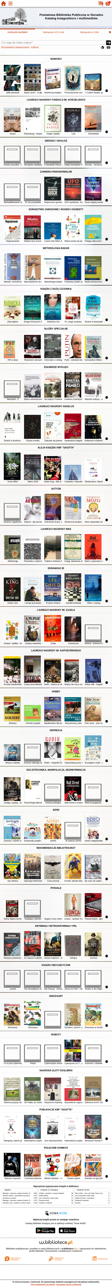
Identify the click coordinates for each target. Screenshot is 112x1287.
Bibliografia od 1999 (89, 32)
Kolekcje (35, 47)
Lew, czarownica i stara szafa (48, 1198)
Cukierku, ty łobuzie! (45, 1203)
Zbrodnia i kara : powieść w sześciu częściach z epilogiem (22, 1203)
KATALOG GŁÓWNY (18, 32)
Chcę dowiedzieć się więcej (43, 1284)
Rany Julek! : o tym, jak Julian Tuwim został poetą (91, 1193)
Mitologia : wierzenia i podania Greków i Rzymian (19, 1193)
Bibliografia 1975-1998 (53, 32)
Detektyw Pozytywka (82, 1200)
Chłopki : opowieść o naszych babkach (51, 1193)
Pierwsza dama (44, 1200)
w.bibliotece (69, 1248)
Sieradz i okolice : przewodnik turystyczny (16, 1195)
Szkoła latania (43, 1195)
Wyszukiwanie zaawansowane (15, 47)
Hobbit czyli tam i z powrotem (84, 1198)
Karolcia (77, 1203)
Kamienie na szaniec (9, 1198)
